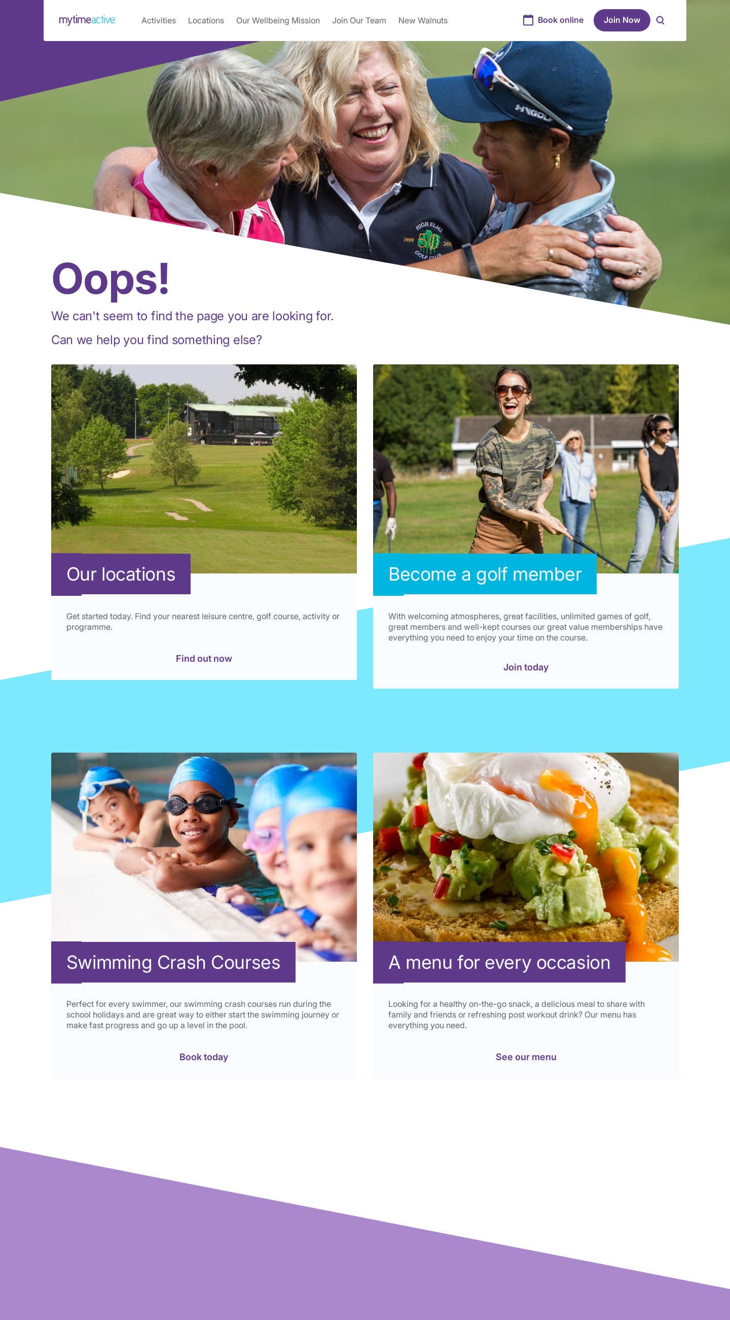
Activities (158, 20)
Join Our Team (359, 20)
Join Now (622, 20)
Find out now (204, 658)
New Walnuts (423, 20)
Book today (203, 1057)
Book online (560, 20)
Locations (206, 20)
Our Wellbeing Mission (278, 20)
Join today (526, 667)
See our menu (526, 1057)
